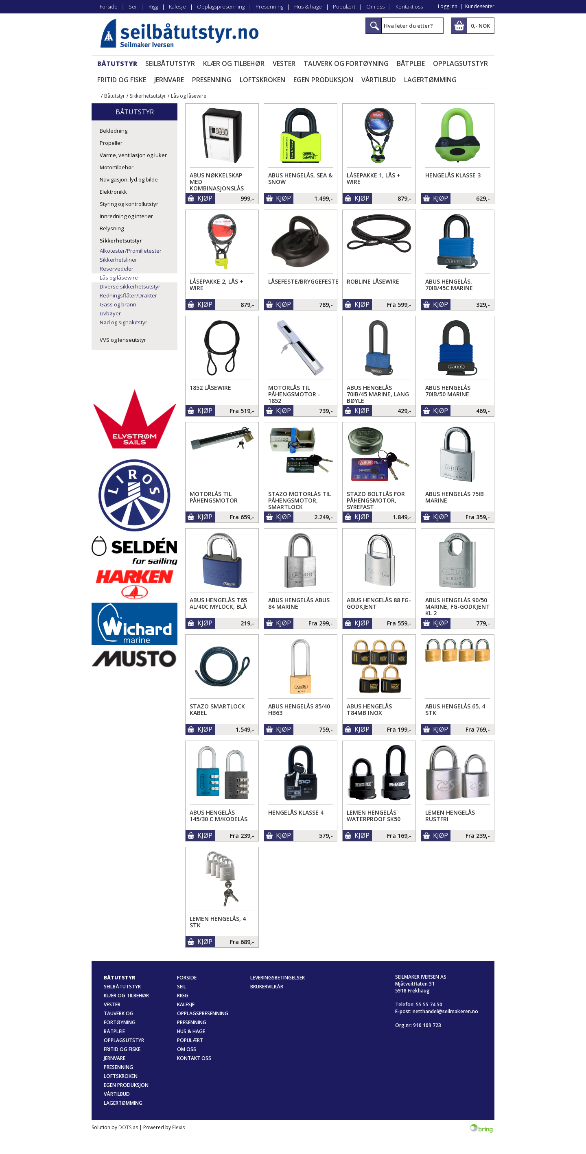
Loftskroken (262, 79)
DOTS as (128, 1127)
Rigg (153, 6)
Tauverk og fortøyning (346, 63)
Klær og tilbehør (234, 63)
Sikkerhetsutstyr (148, 95)
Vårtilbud (378, 79)
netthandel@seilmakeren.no (445, 1011)
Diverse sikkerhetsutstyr (130, 286)
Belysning (112, 228)
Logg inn (447, 6)
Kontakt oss (409, 6)
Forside (109, 6)
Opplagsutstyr (460, 63)
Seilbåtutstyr (170, 63)
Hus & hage (308, 6)
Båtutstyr (117, 63)
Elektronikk (113, 191)
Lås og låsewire (188, 95)
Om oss (375, 6)
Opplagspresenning (221, 6)
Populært (344, 6)
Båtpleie (411, 63)
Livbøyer (110, 313)
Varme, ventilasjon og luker (133, 155)
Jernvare (169, 79)
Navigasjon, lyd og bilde (129, 179)
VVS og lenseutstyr (123, 339)
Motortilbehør (116, 167)
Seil (133, 6)
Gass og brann (118, 304)
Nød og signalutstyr (123, 322)
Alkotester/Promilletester (131, 250)
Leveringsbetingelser (277, 977)
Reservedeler (116, 268)
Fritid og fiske (121, 79)
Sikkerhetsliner (118, 259)
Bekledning (113, 130)
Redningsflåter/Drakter (128, 295)
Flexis (178, 1127)
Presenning (269, 6)
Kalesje (177, 6)
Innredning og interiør (126, 216)
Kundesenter (479, 6)
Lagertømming (430, 79)
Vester (284, 63)
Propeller (111, 142)
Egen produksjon (323, 79)
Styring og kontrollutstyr (129, 204)
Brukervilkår (266, 986)
